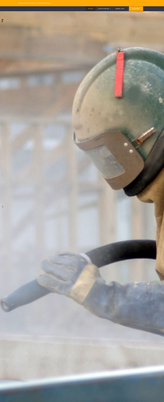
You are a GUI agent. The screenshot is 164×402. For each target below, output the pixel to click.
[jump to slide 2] (2, 20)
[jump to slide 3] (2, 21)
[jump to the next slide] (161, 206)
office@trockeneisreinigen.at (44, 3)
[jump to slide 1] (3, 19)
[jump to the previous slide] (2, 206)
